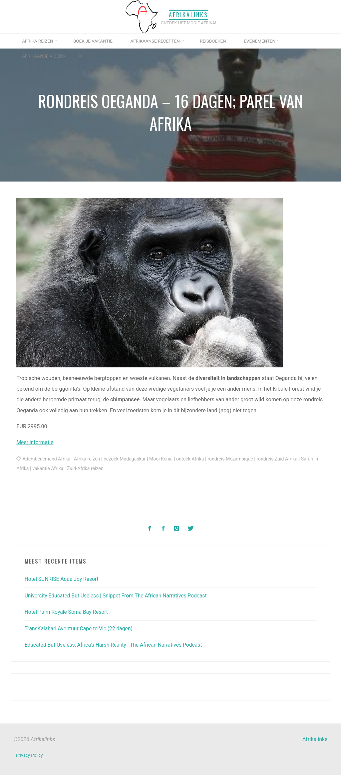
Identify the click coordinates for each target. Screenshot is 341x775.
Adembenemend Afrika (47, 459)
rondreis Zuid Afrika (284, 459)
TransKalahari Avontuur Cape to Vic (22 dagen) (80, 628)
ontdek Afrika (194, 459)
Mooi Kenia (165, 459)
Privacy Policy (29, 753)
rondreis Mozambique (236, 459)
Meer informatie (36, 443)
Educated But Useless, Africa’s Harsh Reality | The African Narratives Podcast (116, 644)
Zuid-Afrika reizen (106, 468)
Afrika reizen (89, 459)
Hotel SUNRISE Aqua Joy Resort (63, 579)
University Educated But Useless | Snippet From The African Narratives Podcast (119, 595)
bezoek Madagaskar (127, 459)
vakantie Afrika (68, 468)
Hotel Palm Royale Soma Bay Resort (68, 611)
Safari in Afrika (32, 468)
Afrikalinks (188, 14)
